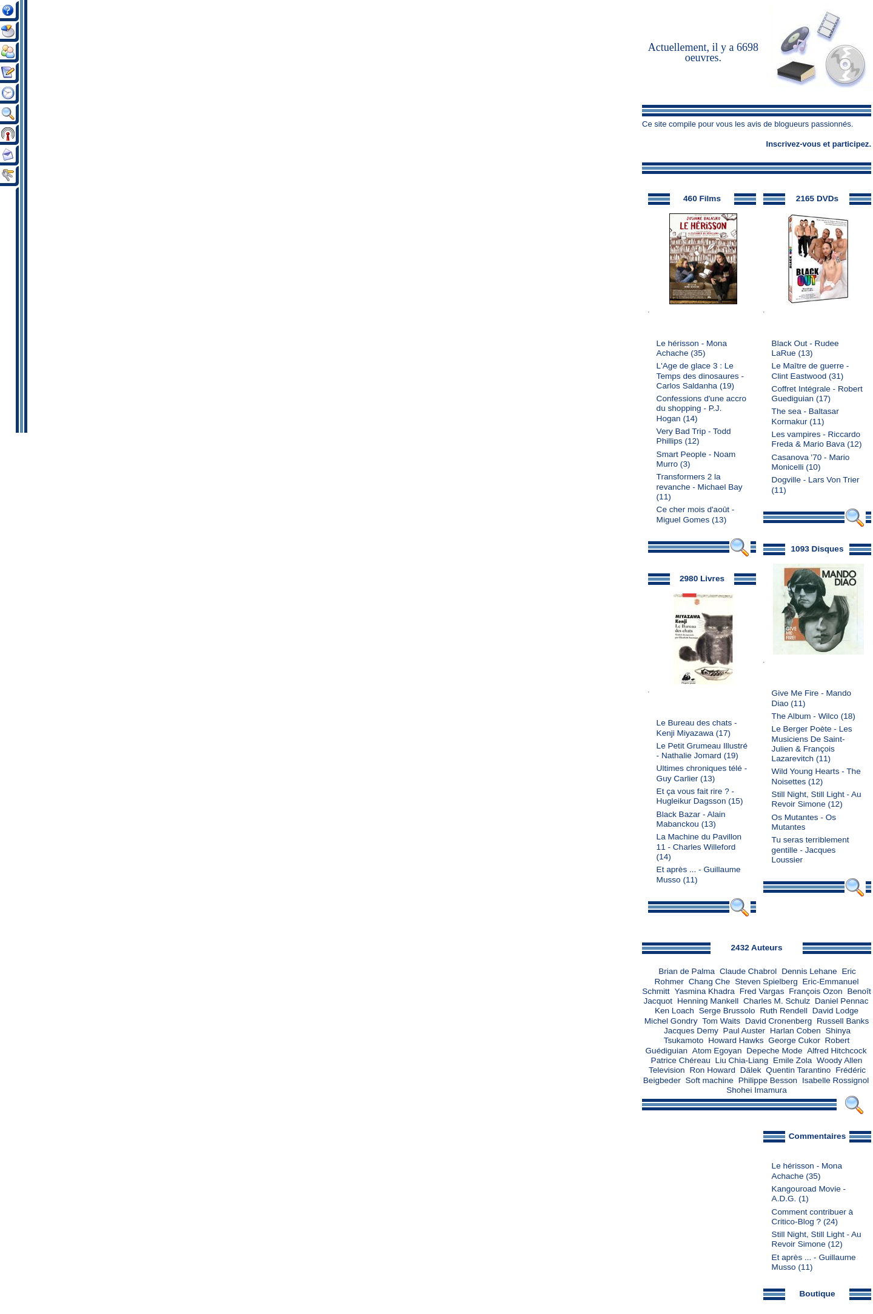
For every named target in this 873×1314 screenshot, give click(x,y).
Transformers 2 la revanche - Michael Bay (700, 481)
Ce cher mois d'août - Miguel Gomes (696, 514)
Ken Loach (674, 1010)
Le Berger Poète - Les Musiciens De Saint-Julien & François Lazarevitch (812, 743)
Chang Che (710, 981)
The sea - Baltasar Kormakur (805, 416)
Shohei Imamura (756, 1090)
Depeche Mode (774, 1050)
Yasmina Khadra (704, 991)
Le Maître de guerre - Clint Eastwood (810, 370)
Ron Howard (712, 1070)
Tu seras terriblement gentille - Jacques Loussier (810, 849)
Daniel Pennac (841, 1001)
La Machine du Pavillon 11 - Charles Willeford (699, 841)
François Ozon (815, 991)
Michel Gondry (671, 1021)
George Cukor (794, 1040)
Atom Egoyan (717, 1050)
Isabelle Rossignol (835, 1080)
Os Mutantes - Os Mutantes (804, 822)
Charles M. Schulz (776, 1001)
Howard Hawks (735, 1040)
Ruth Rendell (784, 1010)
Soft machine (710, 1080)
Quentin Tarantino (798, 1070)
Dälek (750, 1070)
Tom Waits (721, 1021)
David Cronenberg (778, 1021)
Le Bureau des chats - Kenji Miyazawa (697, 727)
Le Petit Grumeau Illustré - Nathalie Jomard (702, 750)
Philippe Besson (768, 1080)
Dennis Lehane (809, 971)
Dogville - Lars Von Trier (816, 479)
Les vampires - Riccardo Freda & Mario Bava (816, 439)
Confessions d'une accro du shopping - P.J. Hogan (701, 408)
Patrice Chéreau (681, 1060)
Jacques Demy (691, 1030)
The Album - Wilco (805, 716)
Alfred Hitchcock (836, 1050)
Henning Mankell (707, 1001)
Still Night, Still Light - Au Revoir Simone (816, 799)
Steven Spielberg (766, 981)
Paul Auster (744, 1030)
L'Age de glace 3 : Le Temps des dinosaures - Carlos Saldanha (700, 375)
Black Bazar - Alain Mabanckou (691, 819)
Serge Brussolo (727, 1010)
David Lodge (835, 1010)
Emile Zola (792, 1060)
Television (667, 1070)
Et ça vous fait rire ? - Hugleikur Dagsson (695, 796)
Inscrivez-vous (793, 143)
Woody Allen (839, 1060)
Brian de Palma (686, 971)
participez (850, 143)
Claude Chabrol (748, 971)
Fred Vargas (762, 991)
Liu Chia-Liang (742, 1060)
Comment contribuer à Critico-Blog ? (812, 1216)
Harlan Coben (795, 1030)
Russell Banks (843, 1021)
